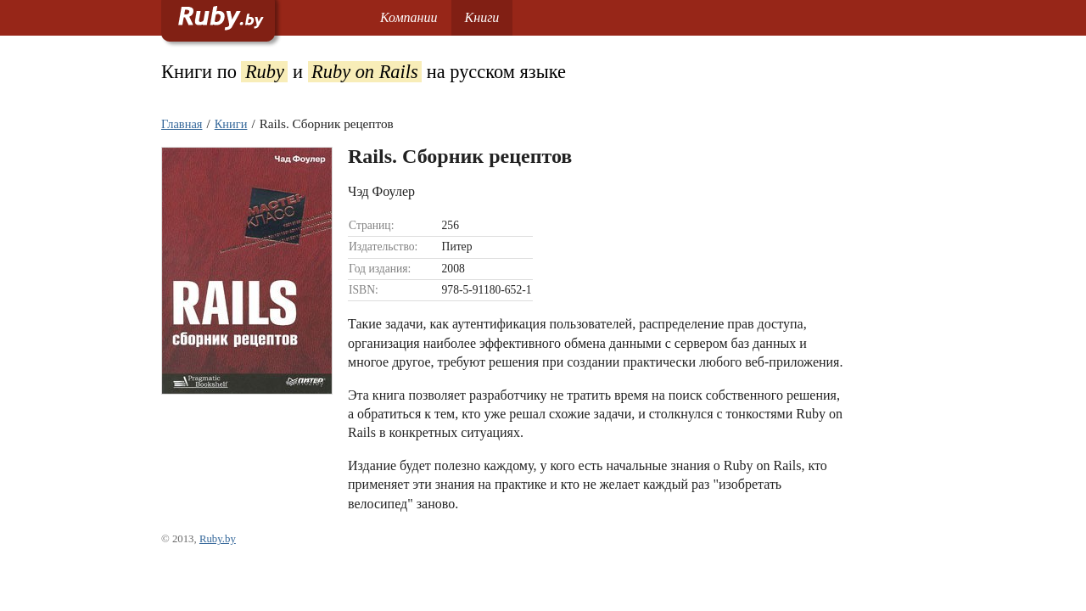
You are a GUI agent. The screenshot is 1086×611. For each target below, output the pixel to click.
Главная (181, 124)
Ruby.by (217, 539)
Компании (409, 17)
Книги (482, 17)
